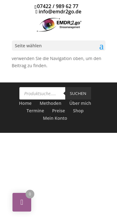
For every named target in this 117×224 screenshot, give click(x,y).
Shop (78, 111)
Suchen (78, 93)
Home (25, 103)
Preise (58, 111)
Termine (35, 111)
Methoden (50, 103)
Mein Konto (55, 118)
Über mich (80, 103)
